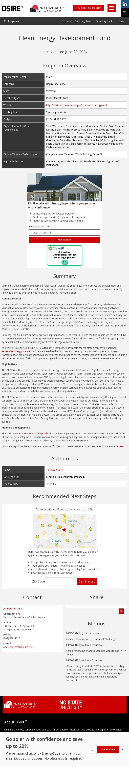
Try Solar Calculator (88, 8)
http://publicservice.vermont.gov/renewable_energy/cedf (76, 105)
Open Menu (112, 8)
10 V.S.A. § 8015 (54, 469)
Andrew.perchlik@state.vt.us (18, 647)
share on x (125, 12)
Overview (66, 21)
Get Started (108, 749)
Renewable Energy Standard (17, 351)
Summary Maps (83, 21)
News (121, 21)
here (121, 446)
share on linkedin (125, 4)
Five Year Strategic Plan (36, 433)
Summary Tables (105, 21)
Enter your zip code (39, 226)
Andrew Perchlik (12, 608)
